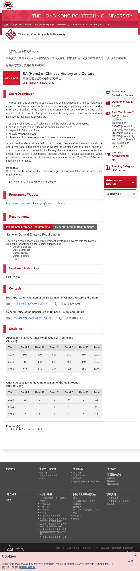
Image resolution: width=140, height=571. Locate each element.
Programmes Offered (21, 24)
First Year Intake (123, 112)
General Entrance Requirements (74, 227)
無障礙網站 (117, 548)
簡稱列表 (60, 548)
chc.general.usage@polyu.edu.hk (33, 318)
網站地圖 (105, 548)
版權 (96, 548)
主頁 (6, 24)
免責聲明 (87, 548)
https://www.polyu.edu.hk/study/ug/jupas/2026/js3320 (36, 203)
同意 (130, 561)
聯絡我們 (129, 548)
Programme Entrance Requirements (28, 227)
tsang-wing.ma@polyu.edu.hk (30, 303)
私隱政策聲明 (73, 548)
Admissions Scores (114, 182)
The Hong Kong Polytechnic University (52, 24)
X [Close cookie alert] (136, 554)
